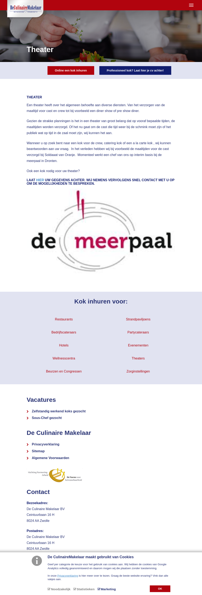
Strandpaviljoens (138, 319)
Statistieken (85, 589)
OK (160, 588)
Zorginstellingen (138, 371)
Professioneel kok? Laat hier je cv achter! (135, 70)
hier (40, 180)
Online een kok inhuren (71, 70)
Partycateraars (138, 332)
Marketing (108, 589)
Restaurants (64, 319)
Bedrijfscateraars (63, 332)
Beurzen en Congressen (64, 371)
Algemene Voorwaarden (50, 458)
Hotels (63, 345)
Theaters (138, 358)
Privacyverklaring (45, 444)
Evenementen (138, 345)
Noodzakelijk (60, 589)
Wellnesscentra (63, 358)
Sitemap (38, 451)
